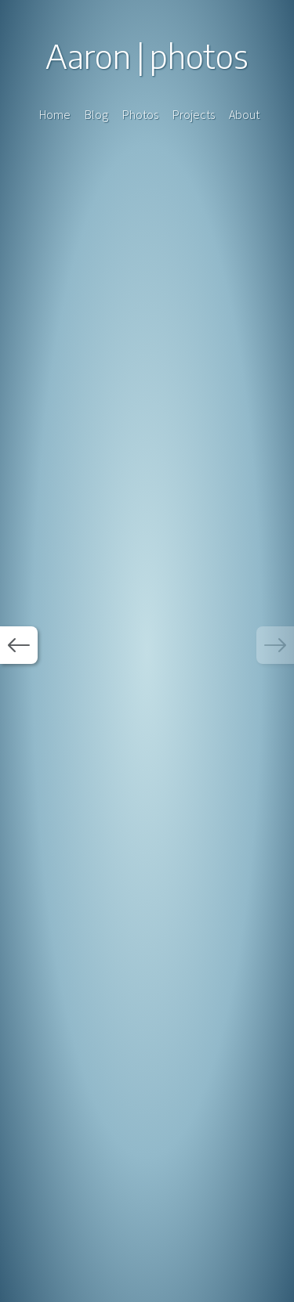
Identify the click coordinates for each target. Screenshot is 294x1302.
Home (55, 114)
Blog (96, 114)
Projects (193, 114)
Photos (140, 114)
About (244, 114)
